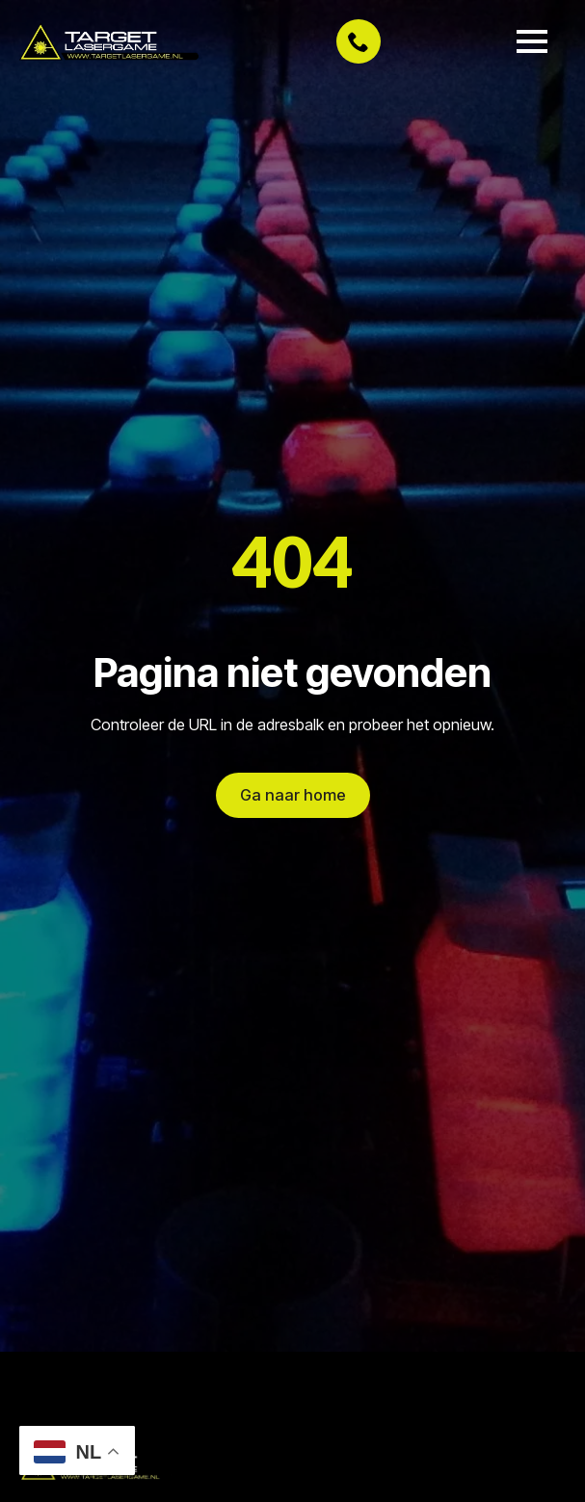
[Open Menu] (532, 41)
